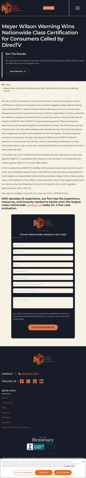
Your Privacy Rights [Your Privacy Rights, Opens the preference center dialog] (23, 472)
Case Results (16, 71)
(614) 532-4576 (28, 374)
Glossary (6, 417)
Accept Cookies (63, 472)
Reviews (6, 412)
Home (5, 398)
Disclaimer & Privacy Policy (15, 427)
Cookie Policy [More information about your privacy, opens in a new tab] (69, 466)
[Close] (83, 461)
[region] (43, 468)
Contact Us (7, 402)
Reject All (44, 472)
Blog (8, 85)
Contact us (34, 205)
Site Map (6, 422)
